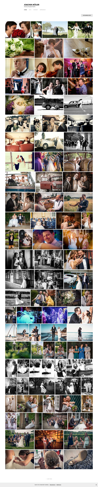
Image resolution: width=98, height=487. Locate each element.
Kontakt (35, 9)
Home (25, 9)
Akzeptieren (53, 484)
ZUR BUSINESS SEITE (87, 15)
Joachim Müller (31, 5)
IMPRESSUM (43, 9)
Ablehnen (58, 484)
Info (30, 9)
